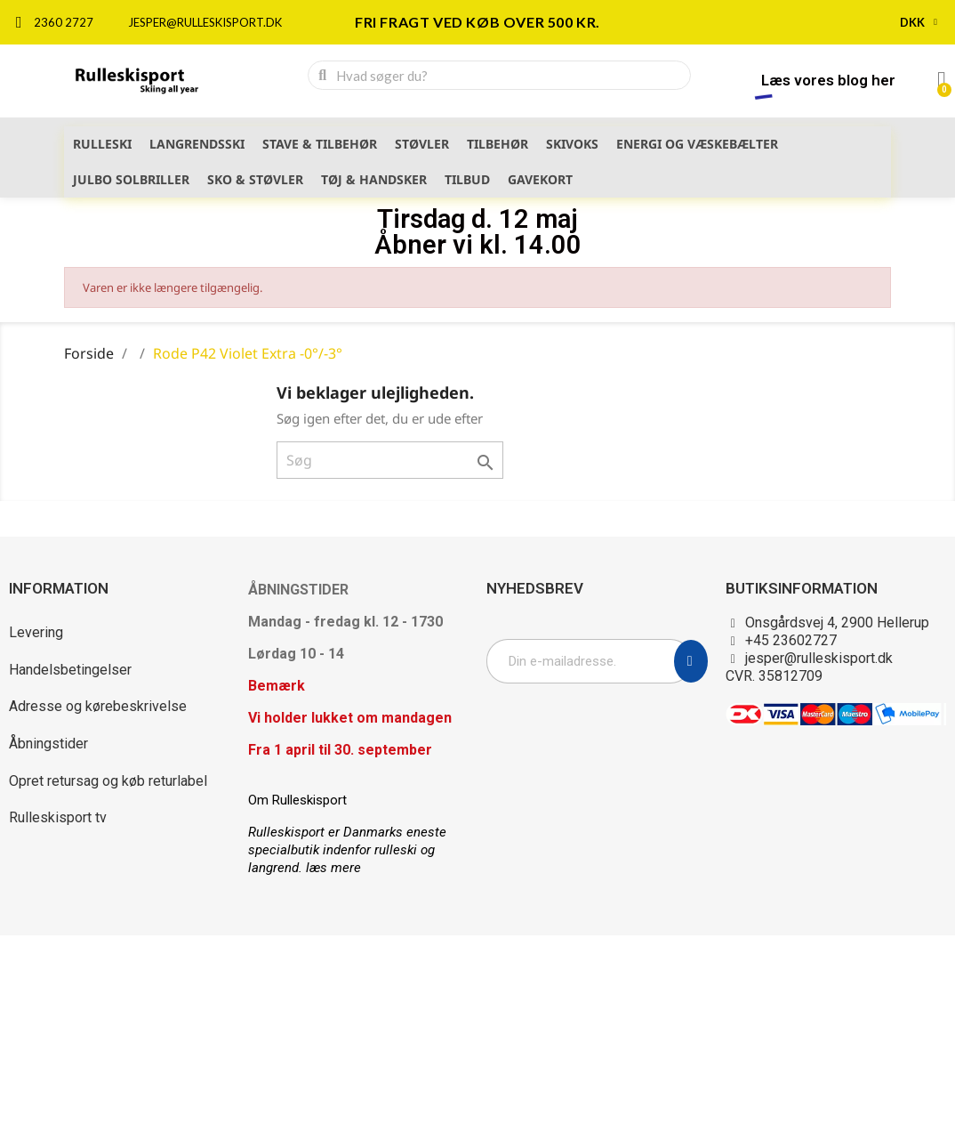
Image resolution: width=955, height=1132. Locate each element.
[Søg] (390, 460)
